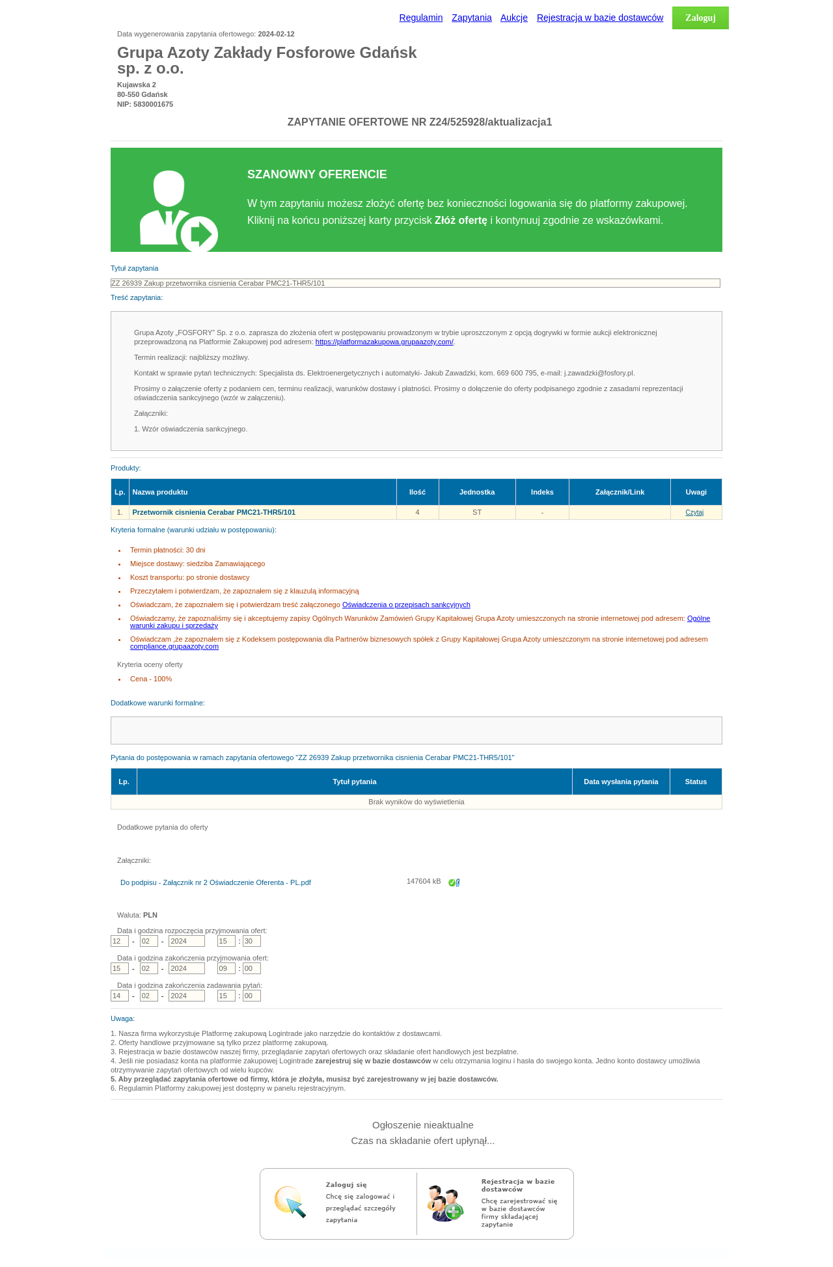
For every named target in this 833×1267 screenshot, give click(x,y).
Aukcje (514, 17)
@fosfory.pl (615, 373)
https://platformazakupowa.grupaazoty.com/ (385, 342)
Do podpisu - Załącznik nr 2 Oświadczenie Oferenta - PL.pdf (215, 882)
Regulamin (421, 17)
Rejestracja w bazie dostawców (600, 17)
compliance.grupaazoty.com (174, 646)
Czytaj (695, 512)
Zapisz (454, 886)
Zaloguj (700, 18)
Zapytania (471, 17)
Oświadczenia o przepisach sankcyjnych (406, 604)
